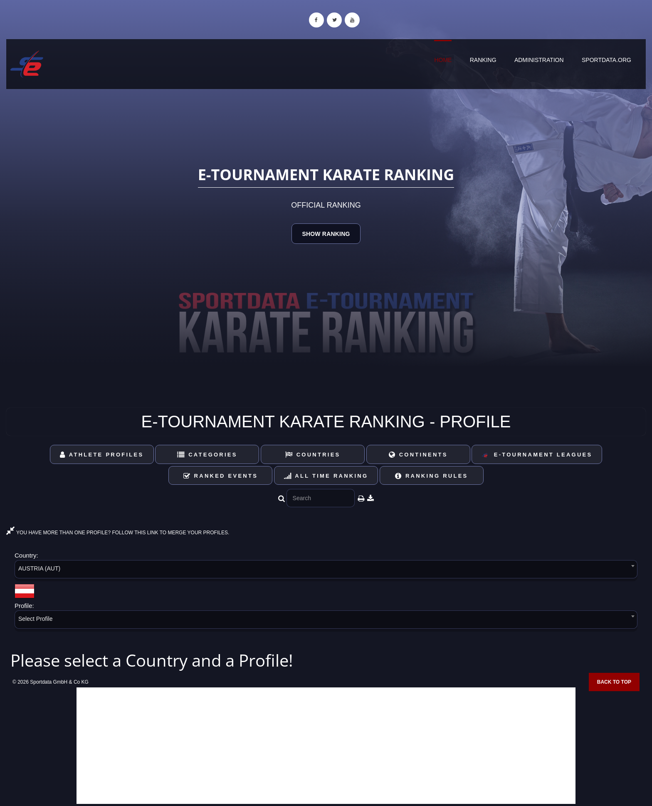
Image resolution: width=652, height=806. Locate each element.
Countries (313, 454)
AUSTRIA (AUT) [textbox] (39, 568)
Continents (418, 454)
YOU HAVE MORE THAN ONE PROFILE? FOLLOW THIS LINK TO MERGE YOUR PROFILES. (117, 533)
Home (443, 60)
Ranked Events (220, 476)
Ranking (483, 60)
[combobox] (326, 570)
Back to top (614, 682)
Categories (207, 454)
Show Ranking (326, 234)
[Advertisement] (326, 745)
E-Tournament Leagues (537, 455)
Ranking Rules (431, 476)
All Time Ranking (326, 476)
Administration (539, 60)
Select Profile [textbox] (35, 618)
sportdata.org (606, 60)
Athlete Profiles (101, 454)
